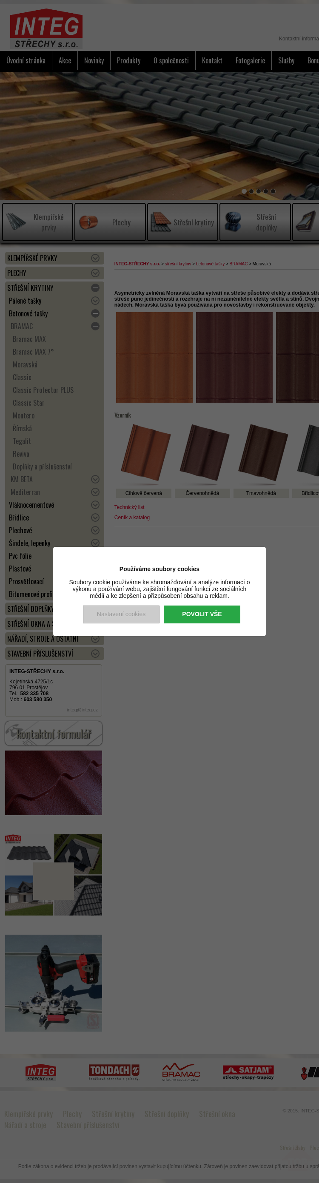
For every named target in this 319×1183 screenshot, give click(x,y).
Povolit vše (202, 614)
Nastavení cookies (121, 614)
